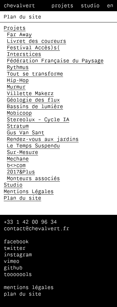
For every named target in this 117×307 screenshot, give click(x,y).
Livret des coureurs (36, 41)
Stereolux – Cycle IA (38, 119)
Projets (62, 5)
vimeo (11, 261)
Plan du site (22, 198)
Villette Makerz (30, 93)
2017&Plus (21, 172)
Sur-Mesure (22, 152)
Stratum (18, 126)
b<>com (16, 165)
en (110, 5)
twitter (15, 248)
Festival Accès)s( (33, 47)
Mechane (18, 159)
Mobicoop (19, 113)
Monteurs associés (33, 178)
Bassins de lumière (35, 106)
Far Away (19, 34)
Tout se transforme (35, 74)
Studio (90, 5)
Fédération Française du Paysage (55, 61)
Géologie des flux (33, 100)
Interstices (24, 54)
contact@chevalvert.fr (36, 228)
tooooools (18, 274)
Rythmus (18, 67)
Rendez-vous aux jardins (43, 139)
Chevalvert (19, 5)
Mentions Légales (29, 191)
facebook (16, 241)
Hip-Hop (18, 80)
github (13, 268)
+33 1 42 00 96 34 (30, 222)
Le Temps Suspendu (33, 146)
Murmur (16, 87)
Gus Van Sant (25, 132)
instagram (18, 255)
